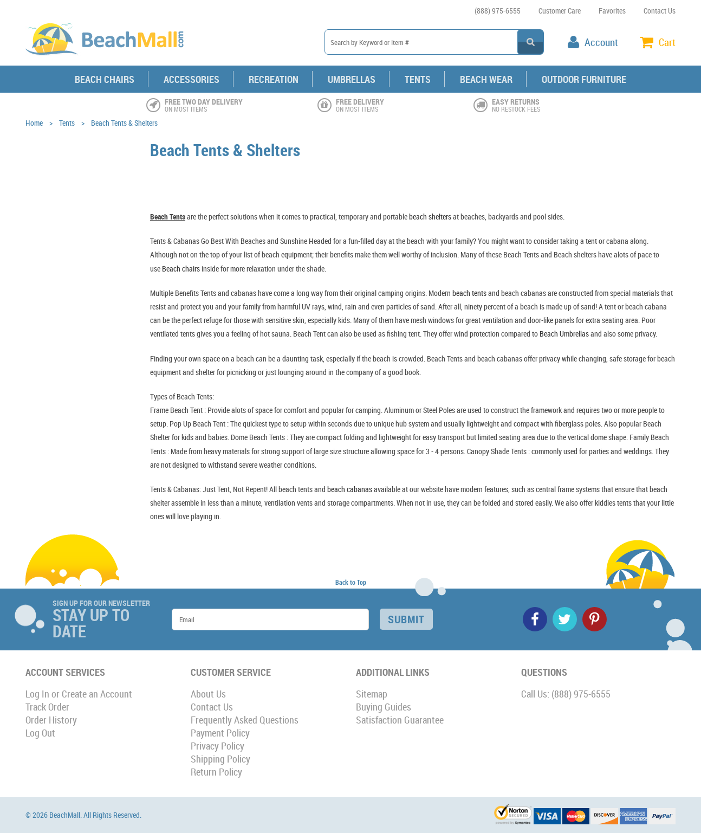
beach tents (469, 293)
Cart (667, 42)
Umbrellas (351, 79)
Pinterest (594, 619)
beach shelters (430, 216)
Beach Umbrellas (564, 333)
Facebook (535, 619)
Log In (37, 693)
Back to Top (350, 582)
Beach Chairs (104, 79)
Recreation (273, 79)
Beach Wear (486, 79)
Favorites (612, 10)
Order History (51, 719)
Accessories (191, 79)
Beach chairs (181, 268)
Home (34, 123)
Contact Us (660, 10)
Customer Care (559, 10)
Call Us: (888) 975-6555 (566, 693)
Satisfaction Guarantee (400, 719)
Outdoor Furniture (584, 79)
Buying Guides (383, 706)
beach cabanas (349, 489)
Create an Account (97, 693)
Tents (418, 79)
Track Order (47, 706)
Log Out (40, 732)
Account (601, 42)
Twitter (565, 619)
